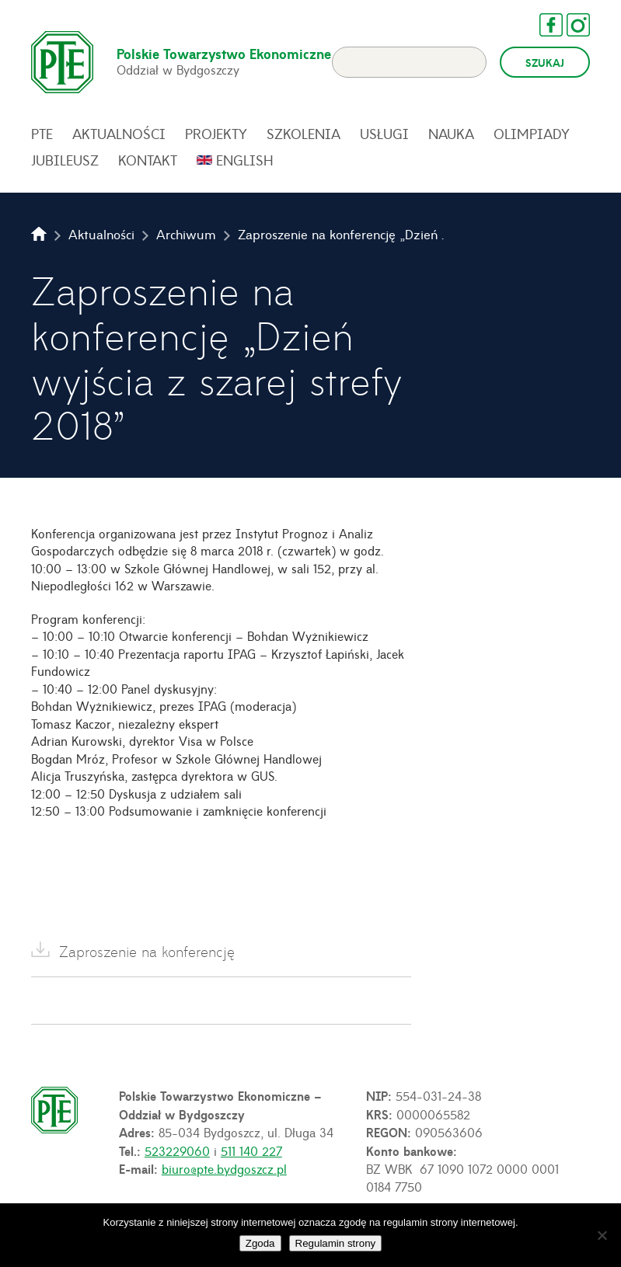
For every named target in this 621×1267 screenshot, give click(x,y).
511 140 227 (251, 1150)
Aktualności (119, 133)
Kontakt (147, 160)
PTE (42, 133)
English (245, 160)
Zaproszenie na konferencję (147, 951)
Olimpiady (532, 133)
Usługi (384, 133)
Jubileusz (65, 160)
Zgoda (260, 1243)
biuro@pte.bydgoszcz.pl (224, 1168)
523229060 (177, 1150)
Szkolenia (303, 133)
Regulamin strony (335, 1243)
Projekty (216, 133)
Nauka (451, 133)
